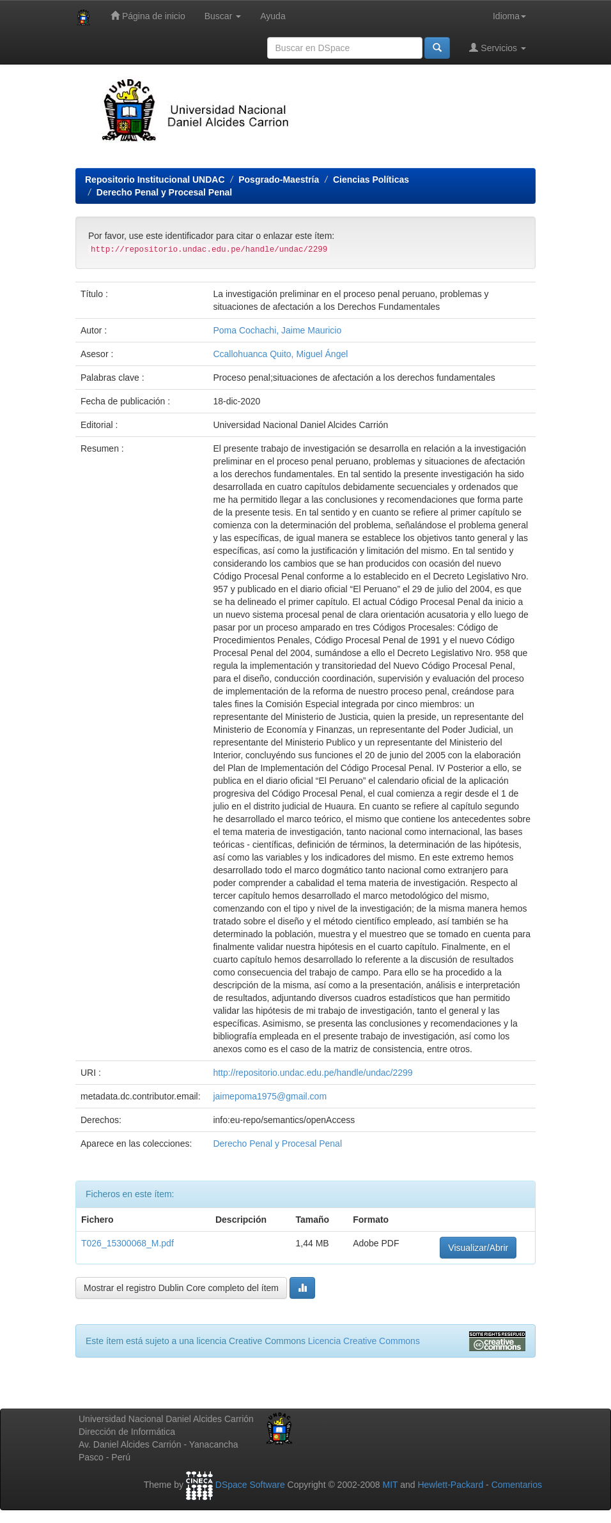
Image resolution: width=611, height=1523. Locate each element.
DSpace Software (250, 1485)
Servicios (497, 47)
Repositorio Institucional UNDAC (155, 179)
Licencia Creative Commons (364, 1341)
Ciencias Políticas (371, 179)
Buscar (223, 16)
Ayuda (272, 16)
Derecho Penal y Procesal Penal (164, 192)
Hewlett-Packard (450, 1485)
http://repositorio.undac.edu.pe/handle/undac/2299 (312, 1073)
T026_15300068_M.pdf (127, 1243)
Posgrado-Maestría (278, 179)
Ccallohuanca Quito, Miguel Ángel (280, 354)
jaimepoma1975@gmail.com (270, 1096)
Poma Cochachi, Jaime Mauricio (277, 330)
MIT (390, 1485)
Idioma (509, 16)
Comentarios (516, 1485)
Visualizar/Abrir (478, 1248)
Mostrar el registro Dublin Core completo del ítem (181, 1288)
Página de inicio (148, 15)
